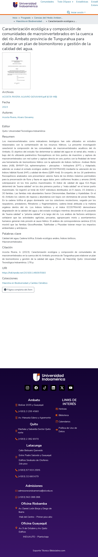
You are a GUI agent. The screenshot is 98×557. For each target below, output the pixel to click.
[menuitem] (65, 1)
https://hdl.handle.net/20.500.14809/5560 (24, 272)
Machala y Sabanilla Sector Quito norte (33, 431)
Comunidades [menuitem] (47, 1)
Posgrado (26, 17)
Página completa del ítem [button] (18, 289)
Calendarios (63, 421)
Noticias (61, 408)
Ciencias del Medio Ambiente (48, 17)
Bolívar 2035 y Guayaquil (29, 405)
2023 (5, 107)
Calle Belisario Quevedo (31, 450)
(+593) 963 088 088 (27, 497)
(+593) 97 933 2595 (27, 470)
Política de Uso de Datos (66, 429)
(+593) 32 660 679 (27, 476)
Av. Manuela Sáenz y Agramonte (33, 417)
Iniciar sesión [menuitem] (77, 12)
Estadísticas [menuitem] (82, 1)
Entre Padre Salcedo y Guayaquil (35, 455)
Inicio (15, 17)
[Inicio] (25, 4)
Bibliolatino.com (57, 550)
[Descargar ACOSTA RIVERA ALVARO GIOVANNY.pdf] (29, 96)
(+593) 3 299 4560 (27, 411)
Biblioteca (62, 415)
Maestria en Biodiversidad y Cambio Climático (30, 21)
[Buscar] (68, 12)
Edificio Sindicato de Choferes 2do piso (33, 462)
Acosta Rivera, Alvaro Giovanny (18, 117)
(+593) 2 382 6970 (27, 439)
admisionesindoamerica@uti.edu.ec (34, 490)
